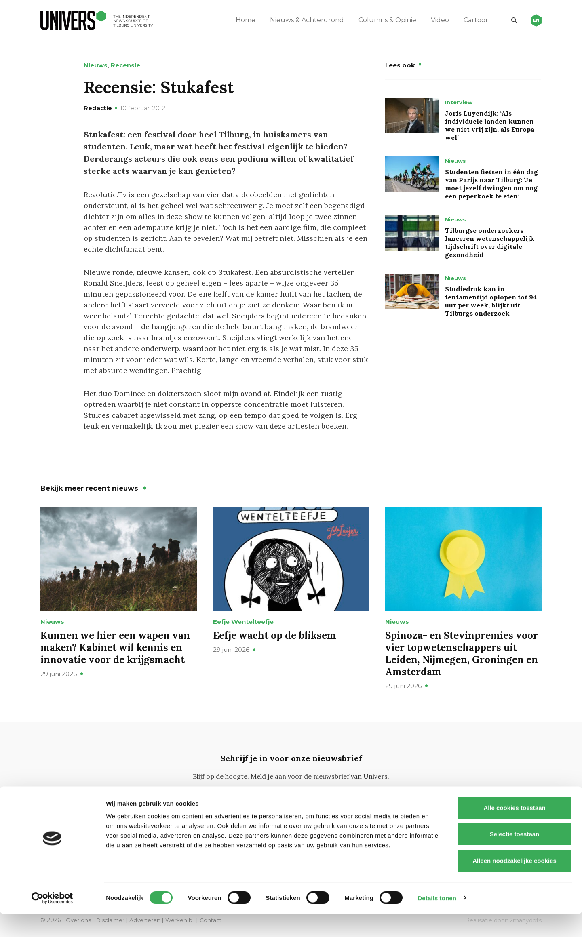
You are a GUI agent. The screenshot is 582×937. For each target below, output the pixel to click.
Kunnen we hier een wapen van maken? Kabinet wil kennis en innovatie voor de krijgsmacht (115, 647)
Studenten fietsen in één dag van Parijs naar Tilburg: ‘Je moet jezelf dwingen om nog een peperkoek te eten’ (491, 184)
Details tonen (437, 921)
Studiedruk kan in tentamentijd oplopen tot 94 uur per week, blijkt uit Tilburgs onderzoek (491, 301)
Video (437, 20)
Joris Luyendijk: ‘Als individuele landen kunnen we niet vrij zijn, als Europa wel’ (489, 125)
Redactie (98, 108)
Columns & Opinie (384, 20)
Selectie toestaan (515, 857)
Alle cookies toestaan (514, 831)
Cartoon (473, 20)
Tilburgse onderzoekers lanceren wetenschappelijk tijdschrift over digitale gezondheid (489, 242)
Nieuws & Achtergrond (304, 20)
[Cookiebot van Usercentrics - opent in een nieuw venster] (52, 921)
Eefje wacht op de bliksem (274, 635)
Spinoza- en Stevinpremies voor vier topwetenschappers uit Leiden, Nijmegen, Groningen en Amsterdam (461, 653)
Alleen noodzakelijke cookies (514, 883)
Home (242, 20)
